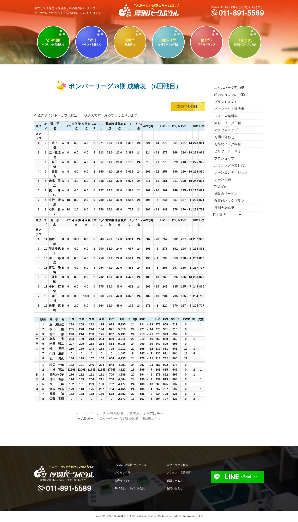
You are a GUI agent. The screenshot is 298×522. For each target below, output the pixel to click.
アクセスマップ (206, 42)
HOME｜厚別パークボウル (130, 464)
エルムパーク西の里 (229, 87)
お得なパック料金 (168, 42)
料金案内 (130, 42)
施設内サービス (226, 190)
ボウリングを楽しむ (53, 42)
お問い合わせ (224, 135)
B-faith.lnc (176, 516)
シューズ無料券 (226, 115)
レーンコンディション (231, 169)
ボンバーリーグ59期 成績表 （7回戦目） (112, 413)
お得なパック (122, 480)
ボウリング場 (122, 472)
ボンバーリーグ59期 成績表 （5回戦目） (127, 418)
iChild (200, 516)
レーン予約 (222, 176)
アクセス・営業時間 (179, 472)
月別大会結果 (224, 204)
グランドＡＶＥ (226, 101)
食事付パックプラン (229, 197)
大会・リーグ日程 (227, 121)
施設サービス (175, 480)
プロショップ (224, 156)
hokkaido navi (189, 516)
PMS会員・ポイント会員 (129, 488)
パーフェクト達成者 (229, 108)
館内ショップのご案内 (245, 42)
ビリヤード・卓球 (91, 42)
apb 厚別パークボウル (127, 516)
